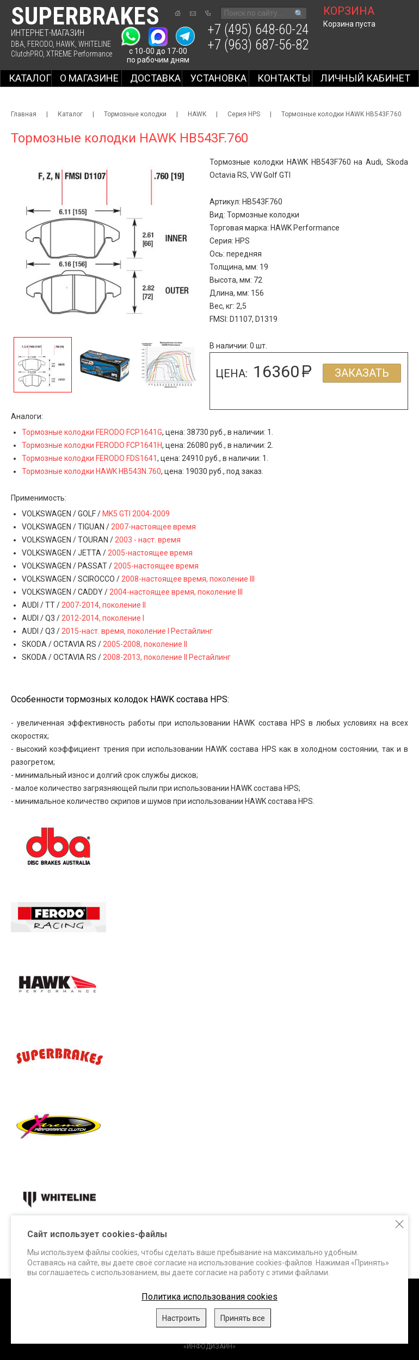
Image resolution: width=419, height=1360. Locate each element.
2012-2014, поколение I (102, 618)
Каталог (30, 78)
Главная (23, 114)
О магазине (89, 78)
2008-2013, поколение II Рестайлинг (167, 657)
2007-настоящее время (153, 526)
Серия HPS (243, 114)
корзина (348, 11)
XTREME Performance (79, 53)
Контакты (283, 78)
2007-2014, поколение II (103, 605)
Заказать (362, 372)
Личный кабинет (365, 78)
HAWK (65, 44)
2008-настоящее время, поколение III (188, 579)
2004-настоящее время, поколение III (176, 592)
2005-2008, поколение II (145, 644)
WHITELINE (94, 44)
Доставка (155, 78)
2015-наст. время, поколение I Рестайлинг (137, 631)
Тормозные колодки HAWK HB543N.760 (91, 471)
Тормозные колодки (135, 114)
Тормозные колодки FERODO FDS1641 (89, 458)
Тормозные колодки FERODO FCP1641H (92, 445)
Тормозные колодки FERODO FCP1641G (92, 432)
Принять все (242, 1318)
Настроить (181, 1318)
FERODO (40, 44)
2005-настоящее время (150, 552)
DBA (17, 44)
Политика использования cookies (209, 1297)
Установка (218, 78)
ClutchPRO (27, 53)
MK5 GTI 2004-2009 (136, 513)
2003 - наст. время (148, 539)
